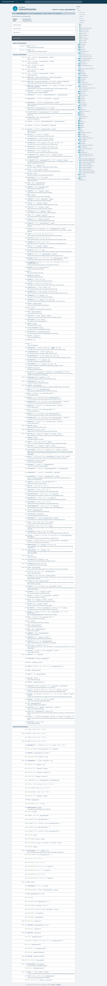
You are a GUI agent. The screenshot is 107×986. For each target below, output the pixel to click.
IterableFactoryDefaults (87, 84)
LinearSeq (83, 102)
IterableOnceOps (84, 89)
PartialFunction (40, 107)
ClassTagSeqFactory (85, 60)
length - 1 (54, 347)
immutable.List (36, 662)
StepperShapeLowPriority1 (87, 154)
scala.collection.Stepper (37, 614)
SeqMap (82, 123)
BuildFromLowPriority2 (86, 56)
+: (81, 24)
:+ (81, 26)
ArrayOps (83, 46)
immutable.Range (37, 303)
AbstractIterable (85, 29)
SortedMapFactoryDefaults (87, 138)
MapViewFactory (84, 116)
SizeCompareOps (37, 385)
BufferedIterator (85, 51)
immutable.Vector (38, 682)
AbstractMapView (84, 35)
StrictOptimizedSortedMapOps (88, 171)
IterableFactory (84, 82)
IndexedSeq (83, 73)
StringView (83, 176)
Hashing (82, 71)
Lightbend (58, 984)
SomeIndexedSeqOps (49, 94)
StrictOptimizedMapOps (86, 163)
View (82, 178)
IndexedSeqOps (84, 75)
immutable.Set (40, 674)
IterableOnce (84, 86)
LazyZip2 (83, 96)
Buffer (40, 654)
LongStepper (83, 105)
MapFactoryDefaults (85, 111)
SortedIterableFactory (86, 132)
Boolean (47, 134)
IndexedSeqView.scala (27, 20)
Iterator (83, 93)
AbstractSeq (83, 37)
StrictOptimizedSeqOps (86, 167)
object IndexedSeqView (67, 9)
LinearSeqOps (84, 104)
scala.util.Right (30, 454)
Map (81, 107)
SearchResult (30, 536)
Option (55, 111)
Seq (81, 120)
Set (81, 129)
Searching (83, 118)
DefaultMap (83, 62)
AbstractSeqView (84, 38)
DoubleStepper (84, 63)
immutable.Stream (38, 952)
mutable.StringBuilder (41, 77)
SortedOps (83, 141)
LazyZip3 (83, 98)
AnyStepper (83, 44)
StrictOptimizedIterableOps (87, 160)
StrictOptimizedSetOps (86, 169)
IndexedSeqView (84, 77)
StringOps (83, 174)
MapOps (82, 113)
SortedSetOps (84, 146)
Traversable (39, 960)
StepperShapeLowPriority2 (87, 155)
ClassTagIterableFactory (87, 58)
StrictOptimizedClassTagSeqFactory (86, 158)
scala (20, 7)
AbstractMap (83, 33)
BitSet (82, 47)
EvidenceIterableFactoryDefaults (86, 68)
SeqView (82, 127)
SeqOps (82, 125)
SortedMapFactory (85, 136)
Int (33, 45)
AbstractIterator (85, 31)
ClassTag (48, 650)
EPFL (53, 984)
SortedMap (83, 134)
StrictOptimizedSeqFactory (87, 165)
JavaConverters (84, 95)
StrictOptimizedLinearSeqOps (88, 162)
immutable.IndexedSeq (41, 658)
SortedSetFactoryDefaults (87, 145)
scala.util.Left (49, 452)
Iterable (83, 80)
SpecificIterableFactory (87, 148)
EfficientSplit (31, 612)
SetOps (82, 130)
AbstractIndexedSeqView (86, 28)
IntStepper (83, 79)
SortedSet (83, 143)
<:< (43, 666)
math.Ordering (46, 393)
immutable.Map (46, 253)
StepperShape (84, 152)
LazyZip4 (83, 100)
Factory (82, 70)
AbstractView (84, 42)
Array (43, 142)
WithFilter (83, 179)
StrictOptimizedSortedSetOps (88, 172)
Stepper (82, 150)
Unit (43, 249)
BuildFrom (83, 53)
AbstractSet (83, 40)
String (53, 81)
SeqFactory (83, 121)
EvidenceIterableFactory (87, 65)
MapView (82, 114)
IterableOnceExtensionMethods (88, 87)
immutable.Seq (35, 670)
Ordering (51, 586)
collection (23, 7)
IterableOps (83, 91)
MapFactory (83, 109)
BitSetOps (83, 49)
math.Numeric (48, 481)
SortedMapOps (84, 139)
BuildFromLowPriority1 (86, 54)
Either (47, 449)
